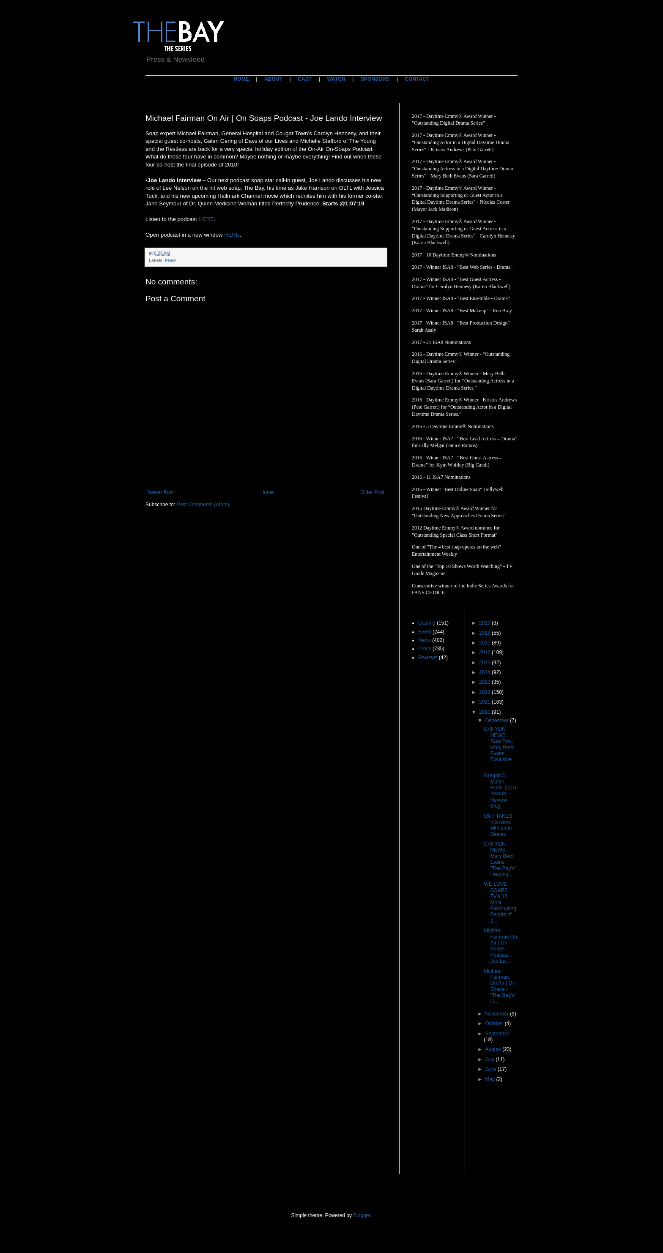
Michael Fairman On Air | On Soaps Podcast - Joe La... (500, 946)
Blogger (361, 1215)
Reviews (427, 658)
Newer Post (161, 492)
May (490, 1079)
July (490, 1059)
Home (267, 492)
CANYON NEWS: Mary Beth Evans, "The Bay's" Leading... (500, 859)
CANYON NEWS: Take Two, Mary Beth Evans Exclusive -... (498, 747)
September (497, 1034)
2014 (485, 672)
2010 (485, 712)
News (424, 640)
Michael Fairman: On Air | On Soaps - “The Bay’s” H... (500, 986)
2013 (485, 682)
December (497, 720)
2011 (485, 702)
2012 (485, 692)
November (497, 1014)
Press (171, 260)
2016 (485, 652)
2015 (485, 663)
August (493, 1049)
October (494, 1023)
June (491, 1069)
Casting (427, 623)
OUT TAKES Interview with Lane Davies (498, 825)
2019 (485, 623)
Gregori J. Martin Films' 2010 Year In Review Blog (500, 791)
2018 (485, 633)
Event (424, 632)
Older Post (372, 492)
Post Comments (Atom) (202, 505)
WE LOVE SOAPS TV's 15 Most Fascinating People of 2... (500, 902)
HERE (206, 219)
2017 (485, 643)
